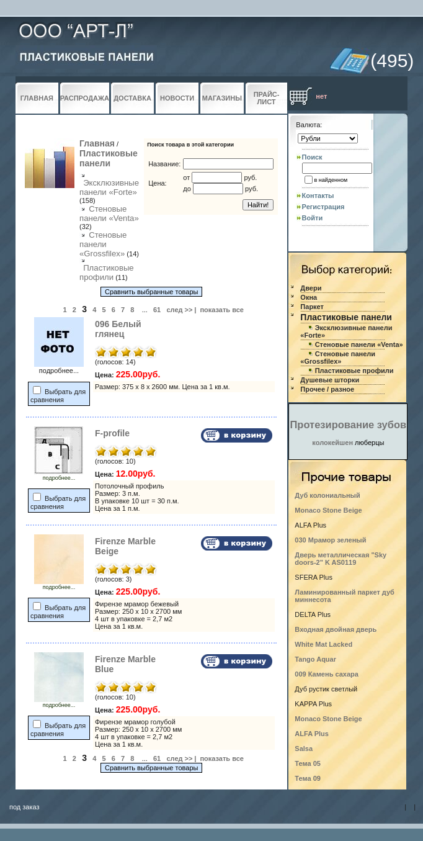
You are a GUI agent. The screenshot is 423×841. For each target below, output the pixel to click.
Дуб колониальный (327, 495)
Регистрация (323, 206)
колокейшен (332, 442)
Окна (308, 297)
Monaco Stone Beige (328, 510)
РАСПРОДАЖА (84, 98)
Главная (97, 143)
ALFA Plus (312, 733)
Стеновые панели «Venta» (109, 213)
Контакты (318, 195)
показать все (222, 309)
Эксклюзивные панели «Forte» (109, 187)
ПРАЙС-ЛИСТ (267, 98)
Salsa (304, 748)
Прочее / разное (327, 389)
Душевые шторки (329, 380)
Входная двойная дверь (335, 629)
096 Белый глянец (118, 329)
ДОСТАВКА (132, 98)
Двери (310, 288)
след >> (179, 309)
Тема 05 (308, 763)
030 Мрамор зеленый (330, 540)
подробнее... (59, 475)
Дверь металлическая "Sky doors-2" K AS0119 (340, 558)
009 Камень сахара (326, 674)
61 (157, 309)
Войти (312, 218)
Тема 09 (308, 778)
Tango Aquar (315, 659)
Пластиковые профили (106, 272)
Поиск (312, 157)
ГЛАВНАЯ (36, 98)
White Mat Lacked (323, 644)
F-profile (112, 433)
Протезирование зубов (348, 424)
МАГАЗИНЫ (222, 98)
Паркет (312, 306)
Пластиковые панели (108, 158)
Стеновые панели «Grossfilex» (103, 244)
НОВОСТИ (177, 98)
